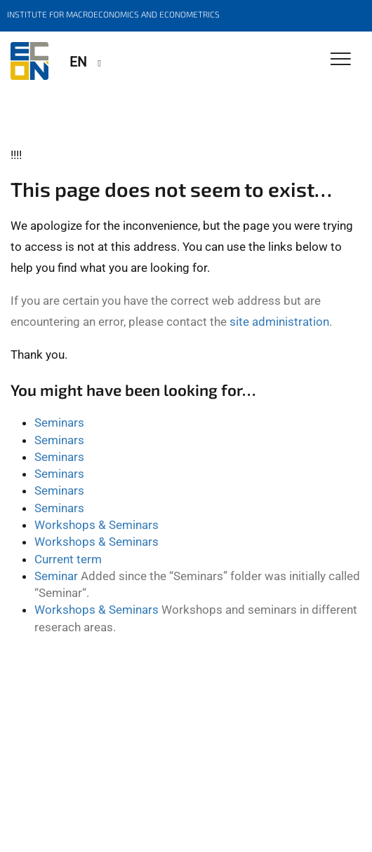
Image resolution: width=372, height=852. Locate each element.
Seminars (59, 422)
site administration (279, 322)
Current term (68, 559)
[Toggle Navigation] (341, 60)
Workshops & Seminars (96, 525)
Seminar (56, 576)
